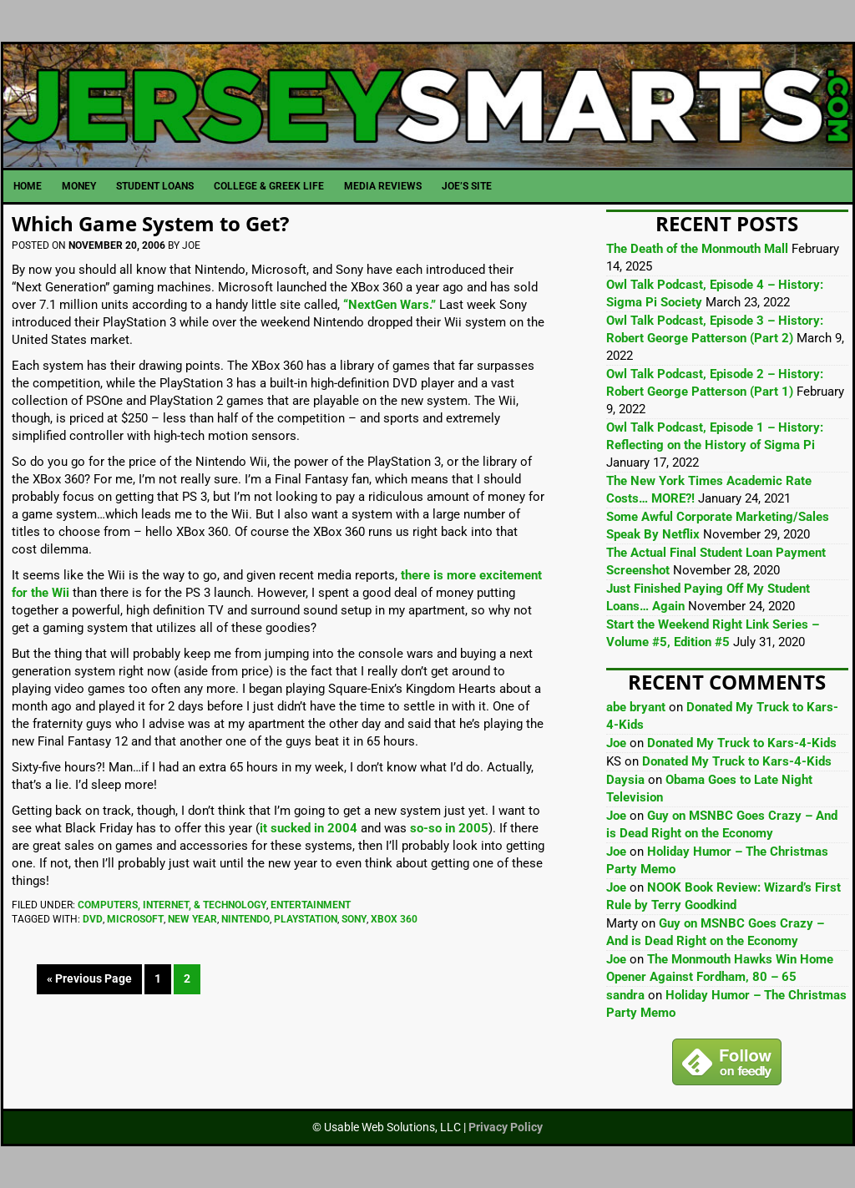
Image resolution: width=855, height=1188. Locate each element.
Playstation (305, 919)
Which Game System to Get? (150, 223)
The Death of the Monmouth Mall (697, 248)
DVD (93, 919)
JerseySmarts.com (427, 106)
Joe (616, 743)
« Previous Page (89, 978)
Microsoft (135, 919)
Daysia (625, 779)
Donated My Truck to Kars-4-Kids (742, 743)
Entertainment (311, 905)
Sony (354, 919)
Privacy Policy (505, 1127)
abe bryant (635, 707)
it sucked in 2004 (308, 828)
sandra (625, 995)
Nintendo (245, 919)
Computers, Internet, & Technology (172, 905)
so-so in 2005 (449, 828)
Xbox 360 (394, 919)
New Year (192, 919)
